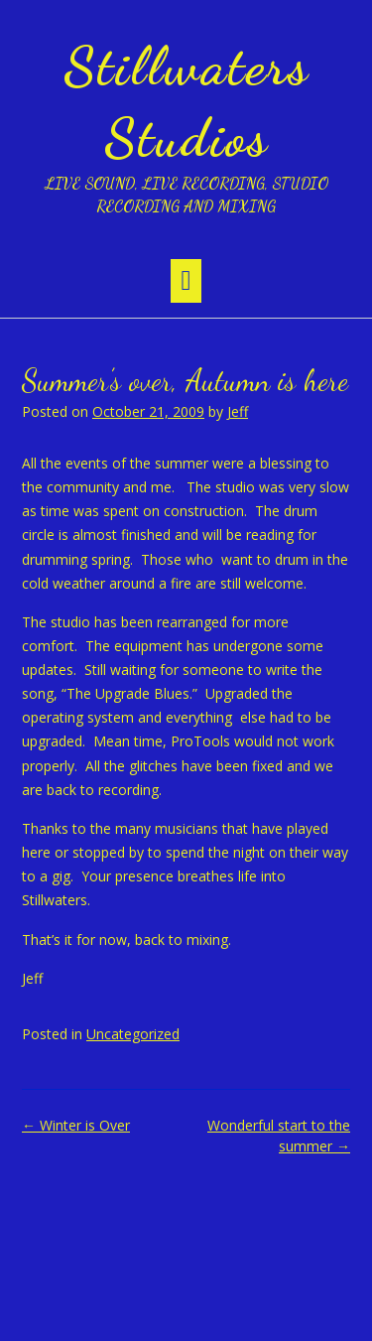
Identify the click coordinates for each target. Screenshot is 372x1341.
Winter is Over (76, 1125)
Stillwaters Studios (186, 101)
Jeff (237, 411)
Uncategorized (133, 1033)
